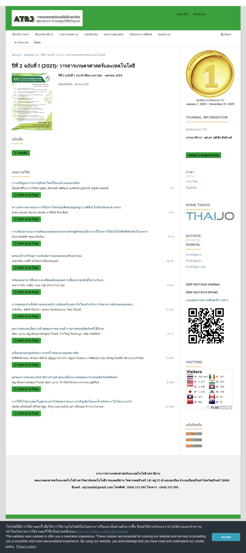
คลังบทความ (31, 54)
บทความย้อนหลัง (113, 34)
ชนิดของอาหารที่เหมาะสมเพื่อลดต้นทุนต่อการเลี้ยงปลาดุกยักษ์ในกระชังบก (57, 280)
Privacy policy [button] (26, 546)
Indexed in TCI (196, 129)
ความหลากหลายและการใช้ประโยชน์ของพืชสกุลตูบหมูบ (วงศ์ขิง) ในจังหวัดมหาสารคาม (66, 207)
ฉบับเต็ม (22, 153)
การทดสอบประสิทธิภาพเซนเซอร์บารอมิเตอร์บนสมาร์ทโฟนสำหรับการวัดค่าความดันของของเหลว (72, 304)
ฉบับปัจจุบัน (91, 34)
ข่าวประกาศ (21, 42)
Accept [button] (226, 537)
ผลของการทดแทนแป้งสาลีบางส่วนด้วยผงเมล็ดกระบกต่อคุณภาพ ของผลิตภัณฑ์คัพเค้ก (64, 377)
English (191, 187)
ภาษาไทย (192, 181)
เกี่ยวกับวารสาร (20, 34)
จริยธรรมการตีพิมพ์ (140, 34)
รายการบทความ (68, 34)
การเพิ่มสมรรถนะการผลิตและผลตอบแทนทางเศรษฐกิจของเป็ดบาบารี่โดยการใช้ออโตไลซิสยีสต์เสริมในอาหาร (80, 231)
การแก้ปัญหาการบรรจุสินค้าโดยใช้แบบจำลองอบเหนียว (46, 183)
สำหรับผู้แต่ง (193, 261)
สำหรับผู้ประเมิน (196, 267)
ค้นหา (226, 34)
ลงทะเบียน (183, 14)
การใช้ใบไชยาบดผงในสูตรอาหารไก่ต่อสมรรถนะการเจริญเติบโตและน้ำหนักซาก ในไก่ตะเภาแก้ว (72, 401)
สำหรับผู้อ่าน (193, 254)
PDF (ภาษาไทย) (27, 195)
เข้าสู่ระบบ (199, 14)
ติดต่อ (37, 42)
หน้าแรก (16, 54)
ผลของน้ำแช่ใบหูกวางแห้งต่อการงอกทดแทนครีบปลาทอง (47, 256)
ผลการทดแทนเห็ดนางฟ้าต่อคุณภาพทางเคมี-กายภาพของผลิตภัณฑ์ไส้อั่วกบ (58, 329)
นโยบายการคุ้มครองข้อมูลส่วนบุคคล (101, 531)
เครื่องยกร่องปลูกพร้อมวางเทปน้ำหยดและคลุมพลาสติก (45, 353)
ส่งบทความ (164, 34)
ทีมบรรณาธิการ (44, 34)
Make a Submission (203, 155)
